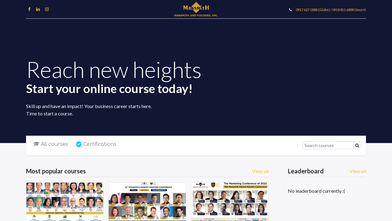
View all (357, 171)
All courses (50, 144)
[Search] (328, 145)
